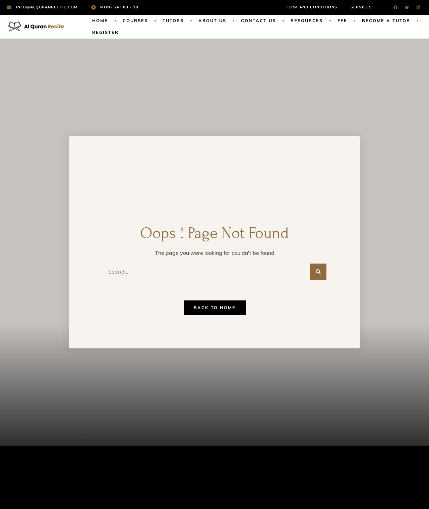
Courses (135, 20)
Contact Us (258, 20)
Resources (307, 20)
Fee (342, 20)
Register (105, 32)
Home (100, 20)
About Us (212, 20)
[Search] (318, 272)
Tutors (173, 20)
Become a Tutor (386, 20)
